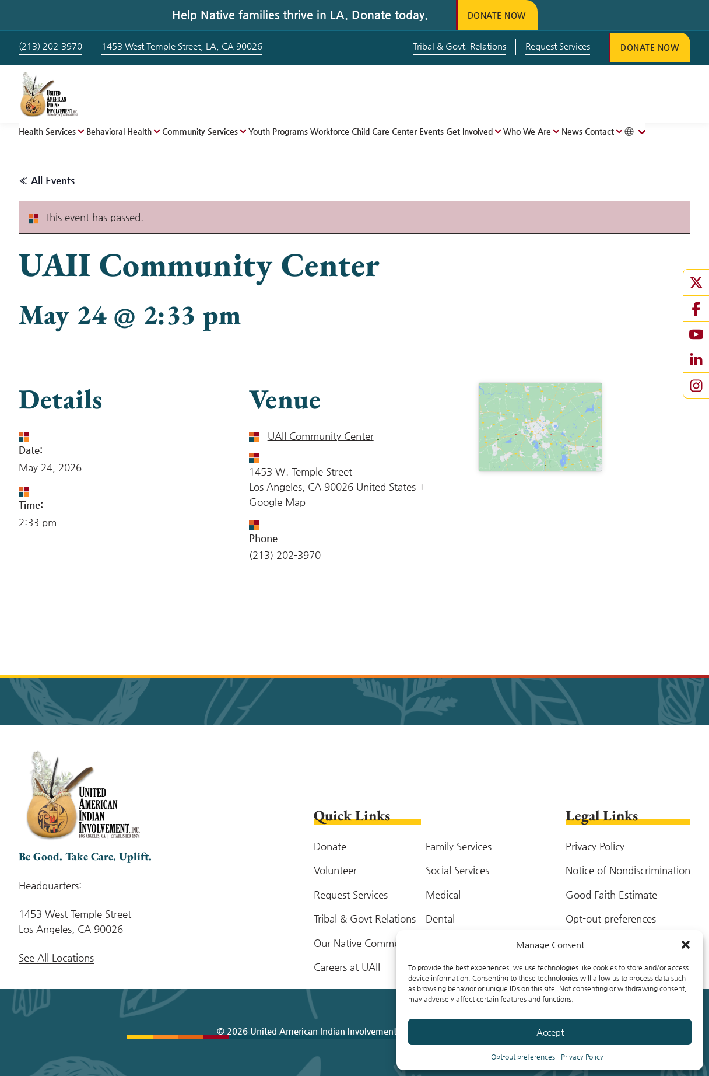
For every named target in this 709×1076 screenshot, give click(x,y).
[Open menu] (80, 131)
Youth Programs (278, 131)
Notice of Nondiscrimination (628, 870)
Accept (550, 1032)
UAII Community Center (321, 436)
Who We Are (527, 131)
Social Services (457, 870)
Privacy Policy (582, 1057)
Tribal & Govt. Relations (459, 46)
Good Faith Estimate (611, 894)
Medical (443, 894)
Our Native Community (365, 943)
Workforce (329, 131)
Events (431, 131)
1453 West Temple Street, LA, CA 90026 (181, 46)
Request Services (557, 46)
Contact (599, 131)
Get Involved (469, 131)
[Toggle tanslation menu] (634, 131)
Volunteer (335, 870)
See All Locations (56, 957)
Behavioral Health (119, 131)
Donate (330, 846)
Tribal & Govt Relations (365, 918)
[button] (686, 945)
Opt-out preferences (523, 1057)
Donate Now (497, 15)
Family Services (459, 846)
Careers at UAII (347, 967)
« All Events (47, 180)
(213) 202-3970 (50, 46)
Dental (440, 918)
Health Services (47, 131)
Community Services (200, 131)
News (571, 131)
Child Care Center (384, 131)
